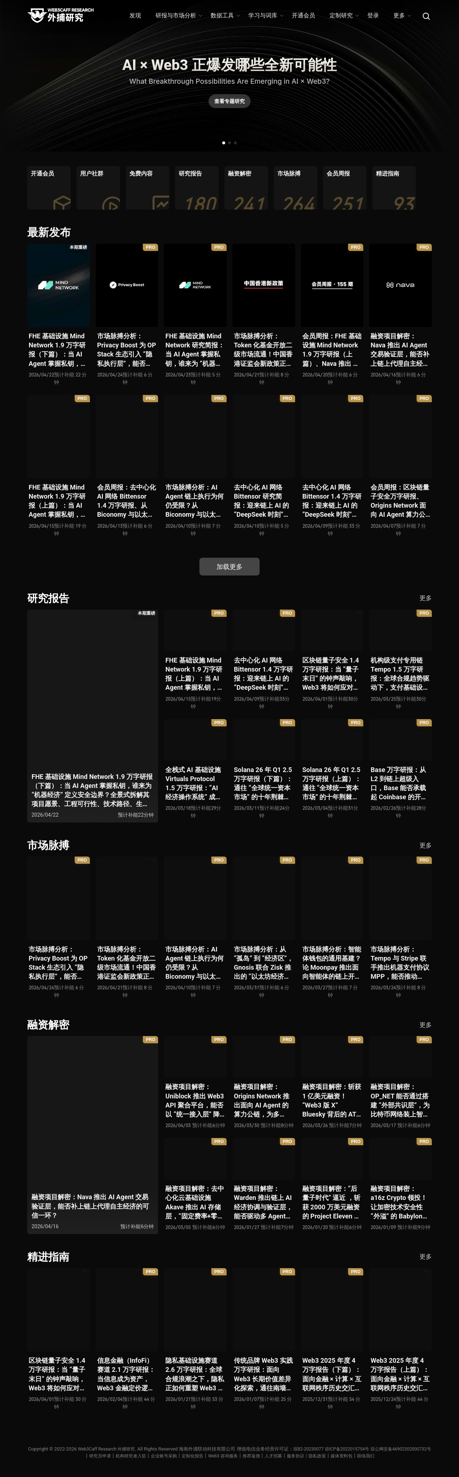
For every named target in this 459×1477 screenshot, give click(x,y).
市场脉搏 (49, 845)
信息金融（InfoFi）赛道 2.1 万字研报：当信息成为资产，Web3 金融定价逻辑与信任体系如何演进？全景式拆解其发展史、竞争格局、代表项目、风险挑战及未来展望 (126, 1375)
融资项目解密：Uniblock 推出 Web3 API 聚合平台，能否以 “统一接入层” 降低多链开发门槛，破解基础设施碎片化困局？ (194, 1101)
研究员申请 (124, 1456)
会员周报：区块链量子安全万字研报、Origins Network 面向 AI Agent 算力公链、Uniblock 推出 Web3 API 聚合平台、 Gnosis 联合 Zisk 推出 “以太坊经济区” (400, 501)
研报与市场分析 (179, 15)
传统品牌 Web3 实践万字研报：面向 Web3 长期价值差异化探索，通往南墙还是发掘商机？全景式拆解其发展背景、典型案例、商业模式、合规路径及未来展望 (263, 1375)
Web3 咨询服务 (255, 1456)
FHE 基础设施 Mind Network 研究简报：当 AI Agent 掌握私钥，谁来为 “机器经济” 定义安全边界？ (194, 350)
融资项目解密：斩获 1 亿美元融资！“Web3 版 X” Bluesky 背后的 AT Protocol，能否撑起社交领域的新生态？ (331, 1101)
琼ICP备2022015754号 (381, 1449)
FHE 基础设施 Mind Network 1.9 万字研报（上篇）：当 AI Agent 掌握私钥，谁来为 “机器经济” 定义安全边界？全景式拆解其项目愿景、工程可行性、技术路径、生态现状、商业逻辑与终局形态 (58, 501)
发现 (135, 15)
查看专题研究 (229, 103)
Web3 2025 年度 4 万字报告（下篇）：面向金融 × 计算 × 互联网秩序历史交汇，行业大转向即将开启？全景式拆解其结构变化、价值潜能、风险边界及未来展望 (331, 1375)
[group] (49, 188)
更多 (401, 15)
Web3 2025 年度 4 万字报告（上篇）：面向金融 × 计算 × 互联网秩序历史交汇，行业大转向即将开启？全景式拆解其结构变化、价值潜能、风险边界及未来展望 (400, 1375)
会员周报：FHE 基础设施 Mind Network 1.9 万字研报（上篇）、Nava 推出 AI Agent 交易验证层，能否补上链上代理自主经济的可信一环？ (331, 350)
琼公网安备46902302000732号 (74, 1456)
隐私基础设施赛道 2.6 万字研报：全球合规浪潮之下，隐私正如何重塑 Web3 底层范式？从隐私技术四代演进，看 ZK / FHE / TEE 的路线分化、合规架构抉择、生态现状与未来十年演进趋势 (194, 1375)
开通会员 (303, 15)
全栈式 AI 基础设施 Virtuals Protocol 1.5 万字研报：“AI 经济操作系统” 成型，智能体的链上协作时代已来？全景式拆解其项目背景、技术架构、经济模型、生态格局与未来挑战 (194, 784)
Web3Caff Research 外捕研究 (134, 1449)
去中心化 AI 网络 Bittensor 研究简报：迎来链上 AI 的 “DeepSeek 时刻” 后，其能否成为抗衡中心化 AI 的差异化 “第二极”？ (263, 501)
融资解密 (49, 1024)
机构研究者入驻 (156, 1456)
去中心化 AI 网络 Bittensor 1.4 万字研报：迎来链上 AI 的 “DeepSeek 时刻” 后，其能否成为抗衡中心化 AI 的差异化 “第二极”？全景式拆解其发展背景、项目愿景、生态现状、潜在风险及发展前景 (331, 501)
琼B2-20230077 (339, 1449)
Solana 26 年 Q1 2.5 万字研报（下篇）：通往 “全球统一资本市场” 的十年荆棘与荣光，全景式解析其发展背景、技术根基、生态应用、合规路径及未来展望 (263, 784)
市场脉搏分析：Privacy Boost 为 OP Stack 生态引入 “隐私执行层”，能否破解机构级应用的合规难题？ (126, 350)
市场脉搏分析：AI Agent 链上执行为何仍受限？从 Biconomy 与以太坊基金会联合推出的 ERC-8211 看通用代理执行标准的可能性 (194, 501)
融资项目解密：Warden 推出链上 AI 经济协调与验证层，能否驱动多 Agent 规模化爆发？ (263, 1203)
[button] (223, 142)
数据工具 (225, 15)
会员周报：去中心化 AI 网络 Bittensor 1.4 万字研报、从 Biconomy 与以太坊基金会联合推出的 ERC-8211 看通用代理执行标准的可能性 (126, 501)
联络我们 (407, 1456)
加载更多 (229, 566)
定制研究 (344, 15)
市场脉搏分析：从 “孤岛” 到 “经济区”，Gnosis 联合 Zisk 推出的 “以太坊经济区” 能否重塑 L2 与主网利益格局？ (263, 963)
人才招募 (308, 1456)
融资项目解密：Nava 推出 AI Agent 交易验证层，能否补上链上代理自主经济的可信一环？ (400, 350)
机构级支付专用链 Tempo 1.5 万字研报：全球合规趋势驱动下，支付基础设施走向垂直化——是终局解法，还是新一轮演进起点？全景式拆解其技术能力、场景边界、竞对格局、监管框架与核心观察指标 (400, 674)
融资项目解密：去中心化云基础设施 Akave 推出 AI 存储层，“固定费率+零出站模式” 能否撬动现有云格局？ (194, 1203)
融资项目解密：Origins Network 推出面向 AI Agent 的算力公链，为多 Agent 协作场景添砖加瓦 (263, 1101)
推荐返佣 (285, 1456)
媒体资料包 (382, 1456)
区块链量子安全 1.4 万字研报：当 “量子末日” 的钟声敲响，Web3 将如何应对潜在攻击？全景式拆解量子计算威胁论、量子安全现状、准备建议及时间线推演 (331, 674)
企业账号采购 (192, 1456)
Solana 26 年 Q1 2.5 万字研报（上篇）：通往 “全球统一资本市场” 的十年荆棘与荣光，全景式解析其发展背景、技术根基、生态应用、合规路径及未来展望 (331, 784)
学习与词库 (265, 15)
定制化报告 (223, 1456)
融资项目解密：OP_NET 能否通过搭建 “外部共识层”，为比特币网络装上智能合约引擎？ (400, 1101)
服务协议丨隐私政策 (344, 1456)
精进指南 (49, 1256)
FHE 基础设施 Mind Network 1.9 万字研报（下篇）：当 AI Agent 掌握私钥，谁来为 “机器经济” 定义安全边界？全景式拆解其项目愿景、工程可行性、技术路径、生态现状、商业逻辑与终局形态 (58, 350)
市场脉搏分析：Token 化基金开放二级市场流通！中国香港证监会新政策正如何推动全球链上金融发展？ (263, 350)
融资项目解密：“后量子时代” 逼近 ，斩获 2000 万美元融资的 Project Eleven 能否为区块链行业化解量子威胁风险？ (331, 1203)
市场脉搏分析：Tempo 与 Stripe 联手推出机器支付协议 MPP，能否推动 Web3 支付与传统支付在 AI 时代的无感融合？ (400, 963)
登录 (373, 15)
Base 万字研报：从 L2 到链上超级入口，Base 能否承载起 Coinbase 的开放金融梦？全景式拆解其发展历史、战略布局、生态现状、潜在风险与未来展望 (400, 784)
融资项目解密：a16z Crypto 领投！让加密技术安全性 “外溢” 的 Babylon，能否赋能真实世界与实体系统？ (400, 1203)
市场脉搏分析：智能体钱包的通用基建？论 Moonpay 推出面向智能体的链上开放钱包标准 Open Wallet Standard (331, 963)
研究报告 (49, 598)
